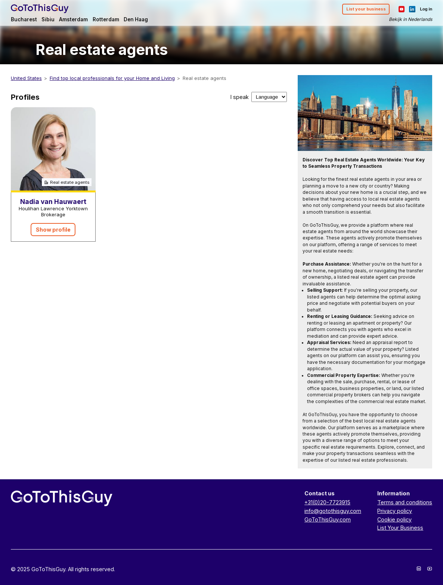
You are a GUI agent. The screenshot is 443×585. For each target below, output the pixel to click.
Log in (426, 9)
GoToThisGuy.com (327, 519)
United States (26, 78)
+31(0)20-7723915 (327, 502)
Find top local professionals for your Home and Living (112, 78)
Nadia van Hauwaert (53, 201)
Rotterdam (106, 19)
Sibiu (48, 19)
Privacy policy (394, 511)
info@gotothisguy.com (332, 511)
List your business (366, 9)
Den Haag (136, 19)
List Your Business (400, 527)
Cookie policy (394, 519)
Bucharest (24, 19)
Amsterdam (73, 19)
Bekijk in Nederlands (410, 19)
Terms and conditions (404, 502)
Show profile (53, 229)
